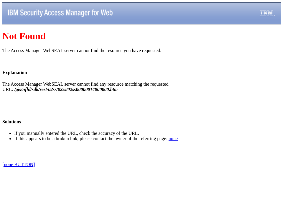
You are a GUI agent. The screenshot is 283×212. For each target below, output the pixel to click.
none (173, 138)
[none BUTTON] (18, 164)
